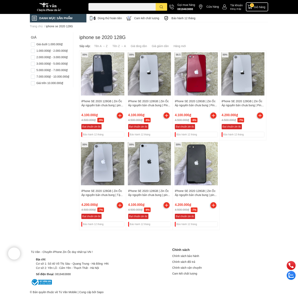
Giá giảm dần (160, 46)
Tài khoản (236, 5)
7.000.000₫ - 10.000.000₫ (52, 76)
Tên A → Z (101, 46)
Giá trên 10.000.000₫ (49, 83)
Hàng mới (179, 46)
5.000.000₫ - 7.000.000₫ (52, 70)
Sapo (100, 292)
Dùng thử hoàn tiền (110, 18)
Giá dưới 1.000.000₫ (49, 44)
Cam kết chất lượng (146, 18)
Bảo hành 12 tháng (183, 18)
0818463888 (185, 9)
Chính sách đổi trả (183, 261)
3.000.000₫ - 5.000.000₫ (52, 63)
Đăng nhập (235, 8)
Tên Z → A (119, 46)
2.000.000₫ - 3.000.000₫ (52, 57)
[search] (161, 7)
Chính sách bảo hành (185, 256)
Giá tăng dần (139, 46)
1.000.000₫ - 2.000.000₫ (52, 50)
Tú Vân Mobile (68, 292)
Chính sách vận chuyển (187, 267)
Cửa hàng (212, 6)
